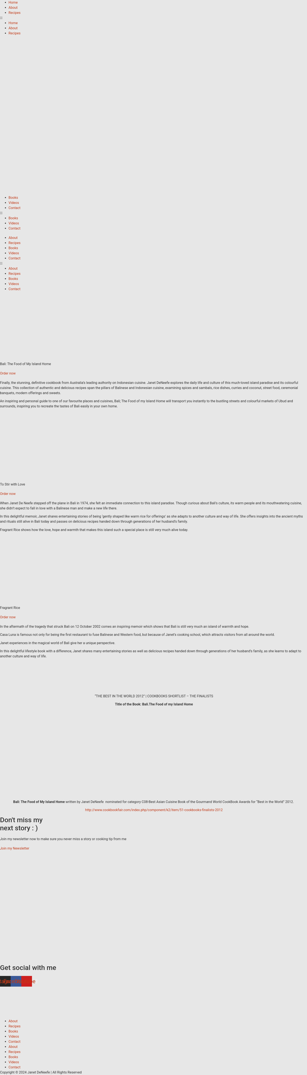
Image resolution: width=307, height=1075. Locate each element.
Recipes (14, 13)
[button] (153, 17)
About (13, 8)
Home (13, 2)
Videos (14, 203)
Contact (14, 208)
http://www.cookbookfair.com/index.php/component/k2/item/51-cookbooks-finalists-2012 (153, 810)
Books (13, 198)
